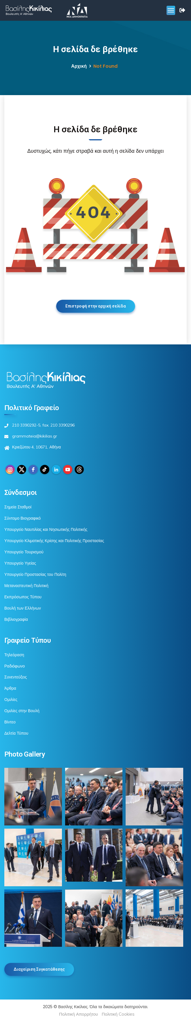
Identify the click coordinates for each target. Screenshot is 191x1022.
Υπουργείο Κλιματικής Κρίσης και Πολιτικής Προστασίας (54, 540)
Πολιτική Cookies (118, 1014)
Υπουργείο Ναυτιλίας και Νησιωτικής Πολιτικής (45, 529)
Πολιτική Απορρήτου (78, 1014)
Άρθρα (10, 688)
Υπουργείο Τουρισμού (24, 552)
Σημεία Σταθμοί (17, 507)
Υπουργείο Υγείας (20, 563)
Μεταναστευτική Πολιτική (26, 585)
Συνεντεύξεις (15, 677)
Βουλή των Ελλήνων (22, 608)
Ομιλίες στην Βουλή (21, 710)
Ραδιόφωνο (14, 666)
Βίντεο (10, 722)
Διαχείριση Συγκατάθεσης (39, 969)
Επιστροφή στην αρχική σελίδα (95, 306)
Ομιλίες (10, 699)
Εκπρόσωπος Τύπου (22, 596)
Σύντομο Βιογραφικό (22, 518)
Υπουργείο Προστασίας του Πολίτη (35, 574)
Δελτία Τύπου (16, 733)
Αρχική (79, 66)
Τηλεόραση (14, 654)
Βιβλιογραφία (16, 619)
